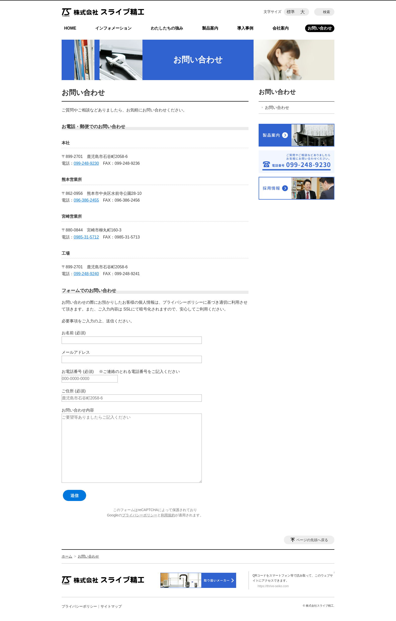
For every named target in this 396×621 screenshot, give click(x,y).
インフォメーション (113, 28)
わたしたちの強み (167, 28)
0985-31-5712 (86, 237)
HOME (70, 28)
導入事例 (245, 28)
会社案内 (281, 28)
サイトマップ (111, 606)
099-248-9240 (86, 274)
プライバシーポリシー (139, 515)
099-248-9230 (86, 163)
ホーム (67, 556)
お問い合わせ (320, 28)
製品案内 (210, 28)
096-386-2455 (86, 200)
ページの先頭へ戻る (312, 540)
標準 (291, 12)
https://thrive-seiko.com (273, 586)
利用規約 (168, 515)
